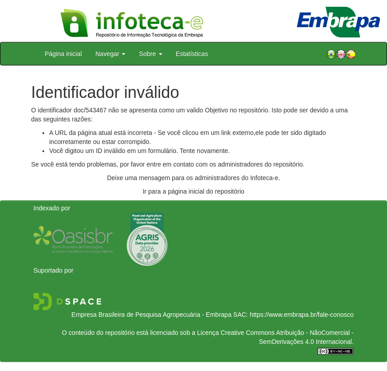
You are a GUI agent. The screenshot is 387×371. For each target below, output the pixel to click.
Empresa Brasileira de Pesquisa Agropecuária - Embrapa (151, 314)
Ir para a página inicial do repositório (193, 191)
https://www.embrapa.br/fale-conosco (302, 314)
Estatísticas (192, 53)
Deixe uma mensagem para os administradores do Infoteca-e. (193, 177)
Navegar (111, 53)
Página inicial (63, 53)
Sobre (150, 53)
